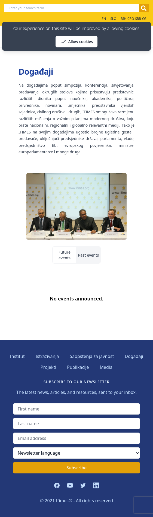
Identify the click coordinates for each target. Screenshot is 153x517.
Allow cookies (76, 41)
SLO (113, 18)
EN (104, 18)
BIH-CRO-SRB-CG (133, 18)
